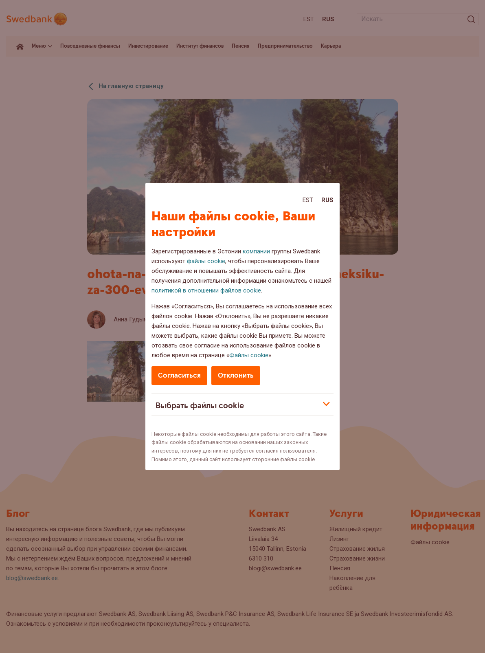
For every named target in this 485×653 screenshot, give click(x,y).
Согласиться (179, 375)
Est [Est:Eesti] (308, 200)
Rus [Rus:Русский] (327, 200)
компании (256, 251)
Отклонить (236, 375)
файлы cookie (206, 261)
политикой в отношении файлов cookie (206, 290)
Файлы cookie (248, 355)
